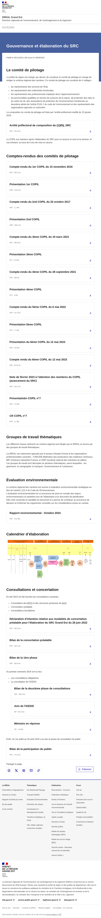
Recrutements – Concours (61, 790)
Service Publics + (58, 855)
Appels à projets (57, 817)
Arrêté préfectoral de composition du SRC (40, 125)
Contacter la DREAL (29, 908)
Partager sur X (16, 770)
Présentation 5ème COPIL (26, 324)
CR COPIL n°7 (18, 415)
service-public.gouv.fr (27, 900)
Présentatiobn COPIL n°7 (25, 398)
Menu (97, 3)
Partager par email (31, 770)
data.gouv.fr (69, 900)
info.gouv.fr (7, 900)
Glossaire (16, 908)
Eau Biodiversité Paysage (36, 790)
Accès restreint (7, 809)
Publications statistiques (60, 795)
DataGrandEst (81, 807)
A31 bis (79, 790)
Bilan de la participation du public (31, 749)
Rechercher (92, 3)
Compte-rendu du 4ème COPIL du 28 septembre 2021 (43, 271)
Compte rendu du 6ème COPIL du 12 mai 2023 (38, 359)
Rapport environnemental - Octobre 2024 (35, 513)
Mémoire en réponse (27, 723)
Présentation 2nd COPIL (25, 219)
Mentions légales (44, 908)
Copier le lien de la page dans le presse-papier (38, 770)
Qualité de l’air (81, 812)
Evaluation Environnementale (37, 800)
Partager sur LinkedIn (23, 770)
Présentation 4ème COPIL (26, 289)
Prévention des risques (35, 804)
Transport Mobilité (33, 795)
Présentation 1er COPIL (24, 184)
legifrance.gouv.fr (50, 900)
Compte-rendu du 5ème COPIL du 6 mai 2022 (38, 306)
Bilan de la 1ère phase (23, 657)
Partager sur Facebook (9, 770)
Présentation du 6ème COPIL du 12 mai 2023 (37, 342)
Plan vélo (79, 795)
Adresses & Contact (9, 795)
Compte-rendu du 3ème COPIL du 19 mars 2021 (39, 236)
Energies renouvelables (84, 817)
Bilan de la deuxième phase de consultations (42, 688)
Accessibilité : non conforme (62, 908)
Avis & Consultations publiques (62, 812)
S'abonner (84, 769)
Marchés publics (57, 827)
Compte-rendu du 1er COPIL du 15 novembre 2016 (41, 166)
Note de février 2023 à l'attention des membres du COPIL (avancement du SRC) (45, 379)
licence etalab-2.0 (52, 914)
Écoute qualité (7, 804)
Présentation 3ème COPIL (26, 254)
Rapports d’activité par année (12, 800)
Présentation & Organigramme (13, 790)
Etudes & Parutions (58, 800)
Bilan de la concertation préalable (31, 640)
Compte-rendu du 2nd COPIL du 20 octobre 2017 (40, 201)
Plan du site (6, 908)
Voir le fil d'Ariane (8, 27)
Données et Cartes (58, 822)
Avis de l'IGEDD (24, 706)
